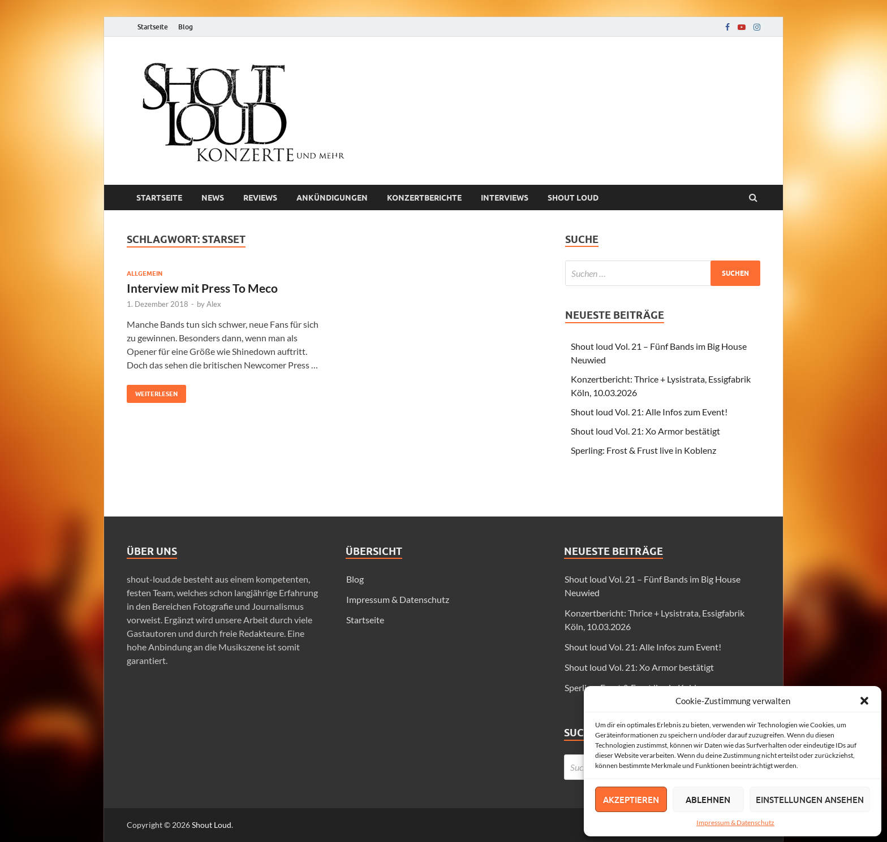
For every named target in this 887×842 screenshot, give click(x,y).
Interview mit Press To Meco (202, 288)
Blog (185, 27)
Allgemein (144, 273)
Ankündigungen (332, 197)
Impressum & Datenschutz (735, 822)
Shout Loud (211, 825)
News (212, 197)
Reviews (260, 197)
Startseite (152, 27)
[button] (864, 700)
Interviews (504, 197)
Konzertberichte (424, 197)
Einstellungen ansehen (810, 800)
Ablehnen (708, 800)
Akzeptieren (631, 800)
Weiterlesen (152, 391)
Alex (213, 304)
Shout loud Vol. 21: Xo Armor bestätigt (645, 431)
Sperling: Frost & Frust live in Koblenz (643, 450)
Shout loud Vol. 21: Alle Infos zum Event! (649, 411)
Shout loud (573, 197)
